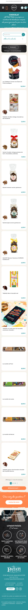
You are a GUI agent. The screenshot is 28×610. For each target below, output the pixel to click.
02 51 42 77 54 (13, 577)
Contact (10, 589)
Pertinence (13, 47)
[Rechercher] (14, 34)
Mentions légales (21, 602)
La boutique (19, 585)
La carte (19, 583)
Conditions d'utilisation (8, 603)
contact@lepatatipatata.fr (14, 579)
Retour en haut (14, 488)
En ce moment (9, 585)
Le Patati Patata (11, 583)
